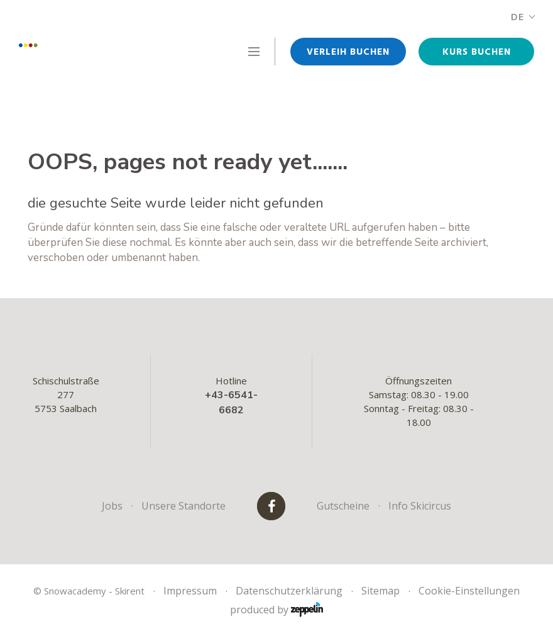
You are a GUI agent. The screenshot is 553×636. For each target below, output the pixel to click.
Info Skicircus (419, 506)
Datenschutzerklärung (289, 591)
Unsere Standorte (183, 506)
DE (522, 17)
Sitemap (380, 591)
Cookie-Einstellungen (469, 591)
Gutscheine (343, 506)
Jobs (112, 506)
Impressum (190, 591)
